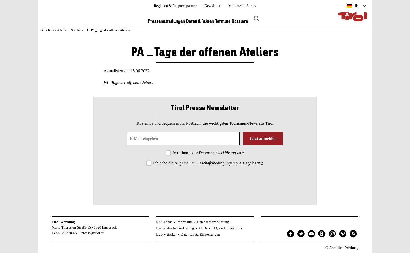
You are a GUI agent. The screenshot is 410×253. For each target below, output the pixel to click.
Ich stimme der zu (208, 153)
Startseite (77, 30)
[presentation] (205, 181)
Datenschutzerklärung (217, 153)
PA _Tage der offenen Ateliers (128, 83)
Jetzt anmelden (263, 138)
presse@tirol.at (92, 233)
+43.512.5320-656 (65, 233)
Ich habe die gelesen (208, 163)
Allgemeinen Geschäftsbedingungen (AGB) (211, 163)
